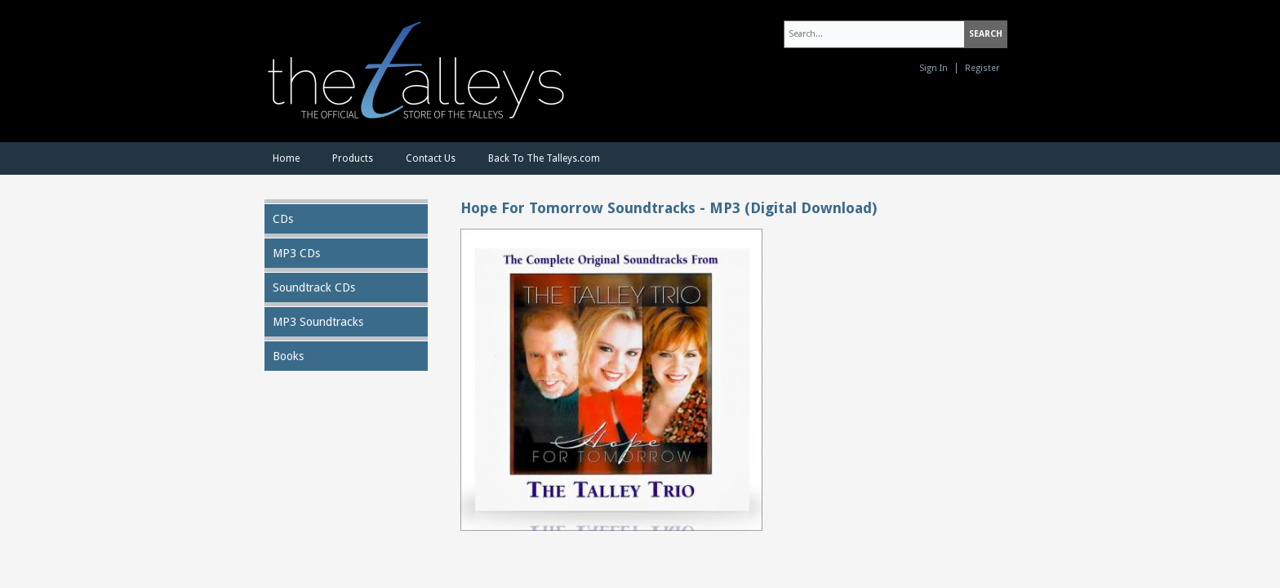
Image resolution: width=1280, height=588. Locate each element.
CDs (283, 218)
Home (286, 158)
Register (982, 68)
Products (352, 158)
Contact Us (431, 158)
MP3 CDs (296, 253)
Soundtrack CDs (314, 287)
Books (288, 356)
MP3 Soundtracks (318, 321)
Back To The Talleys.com (544, 158)
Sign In (933, 68)
